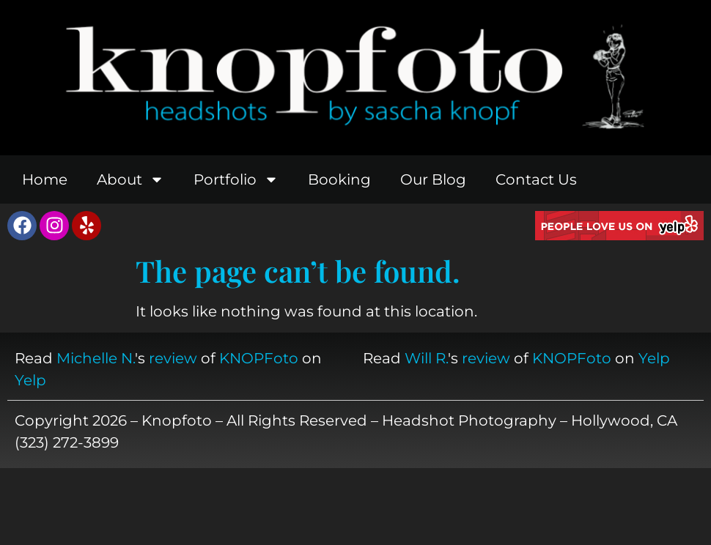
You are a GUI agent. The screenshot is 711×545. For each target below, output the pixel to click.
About (130, 179)
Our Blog (433, 179)
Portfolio (236, 179)
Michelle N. (95, 358)
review (173, 358)
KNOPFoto (258, 358)
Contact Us (536, 179)
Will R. (426, 358)
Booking (339, 179)
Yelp (30, 380)
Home (44, 179)
